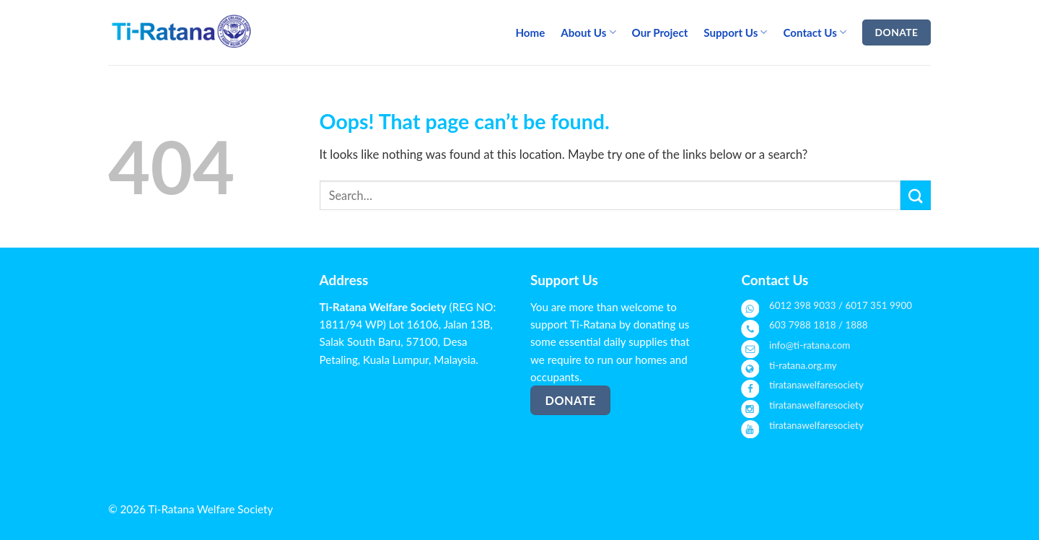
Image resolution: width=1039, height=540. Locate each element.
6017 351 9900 (879, 305)
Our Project (660, 32)
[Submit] (915, 195)
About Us (588, 32)
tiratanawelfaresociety (816, 385)
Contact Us (814, 32)
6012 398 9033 (802, 305)
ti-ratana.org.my (803, 365)
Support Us (735, 32)
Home (530, 32)
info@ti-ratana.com (809, 345)
